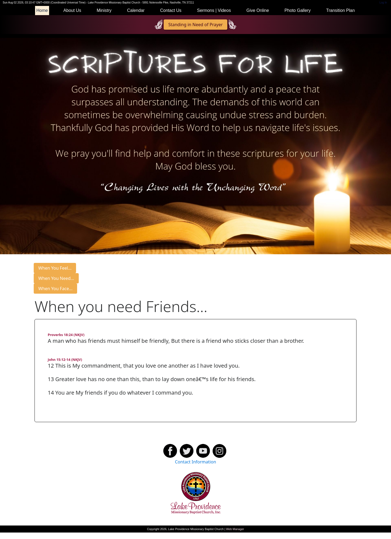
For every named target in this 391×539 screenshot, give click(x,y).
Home (42, 10)
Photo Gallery (297, 10)
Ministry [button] (104, 10)
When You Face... (55, 288)
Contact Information (195, 462)
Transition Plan (340, 10)
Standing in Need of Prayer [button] (195, 25)
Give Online (257, 10)
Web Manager (235, 529)
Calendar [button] (136, 10)
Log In (383, 2)
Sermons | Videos (214, 10)
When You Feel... (54, 268)
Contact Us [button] (170, 10)
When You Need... (56, 278)
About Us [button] (72, 10)
